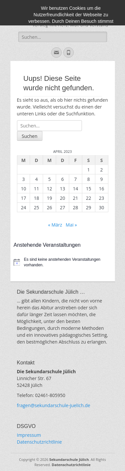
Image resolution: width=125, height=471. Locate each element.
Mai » (71, 225)
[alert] (63, 262)
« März (55, 225)
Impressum (29, 435)
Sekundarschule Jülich (69, 459)
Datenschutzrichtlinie (39, 442)
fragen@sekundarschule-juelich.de (53, 405)
